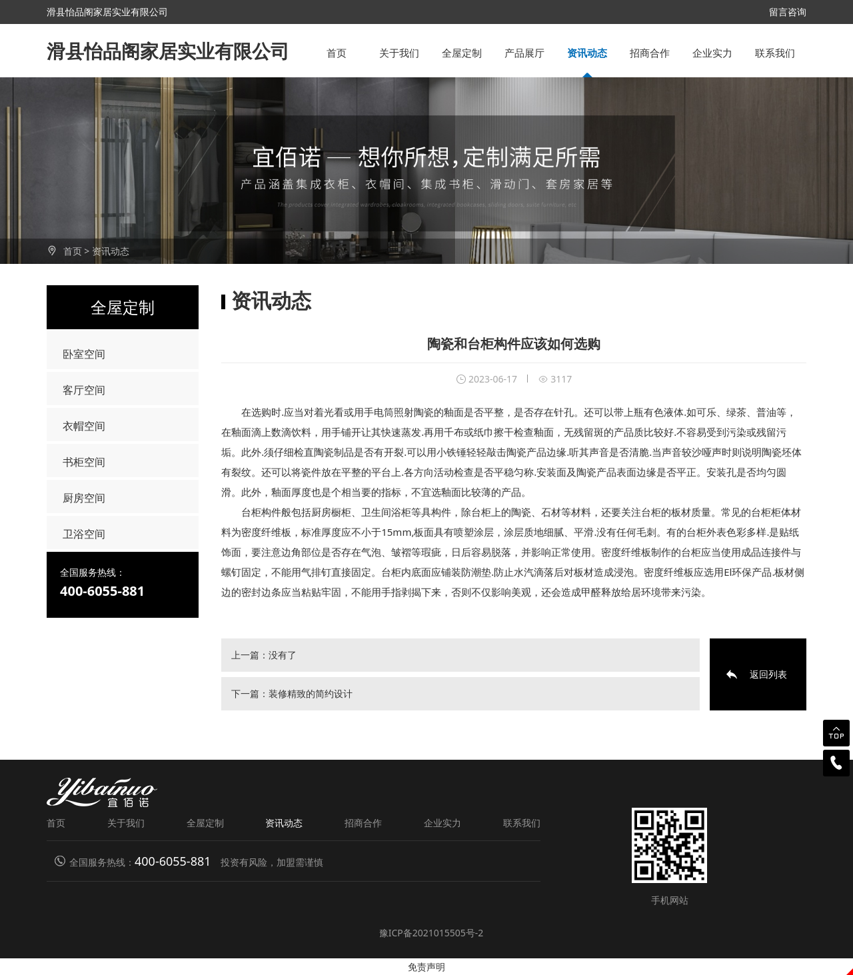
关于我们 (399, 52)
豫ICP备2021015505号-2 (431, 932)
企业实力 (712, 52)
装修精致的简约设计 (311, 693)
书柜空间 (84, 462)
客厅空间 (84, 390)
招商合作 (650, 52)
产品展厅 (524, 52)
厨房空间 (84, 497)
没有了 (283, 654)
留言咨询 (787, 11)
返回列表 (768, 674)
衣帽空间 (84, 426)
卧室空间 (84, 354)
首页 (337, 52)
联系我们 (775, 52)
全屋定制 (462, 52)
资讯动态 (587, 52)
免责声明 (426, 966)
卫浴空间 (84, 533)
